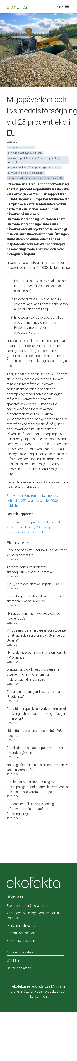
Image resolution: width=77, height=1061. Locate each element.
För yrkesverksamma (22, 940)
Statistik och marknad (22, 933)
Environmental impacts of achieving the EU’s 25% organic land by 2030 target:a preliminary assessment (38, 527)
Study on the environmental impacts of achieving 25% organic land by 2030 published (34, 500)
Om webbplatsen (19, 968)
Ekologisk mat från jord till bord (28, 905)
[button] (63, 6)
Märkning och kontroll (22, 925)
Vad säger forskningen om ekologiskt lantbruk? (33, 915)
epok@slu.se (41, 986)
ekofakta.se (21, 986)
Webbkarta (14, 961)
